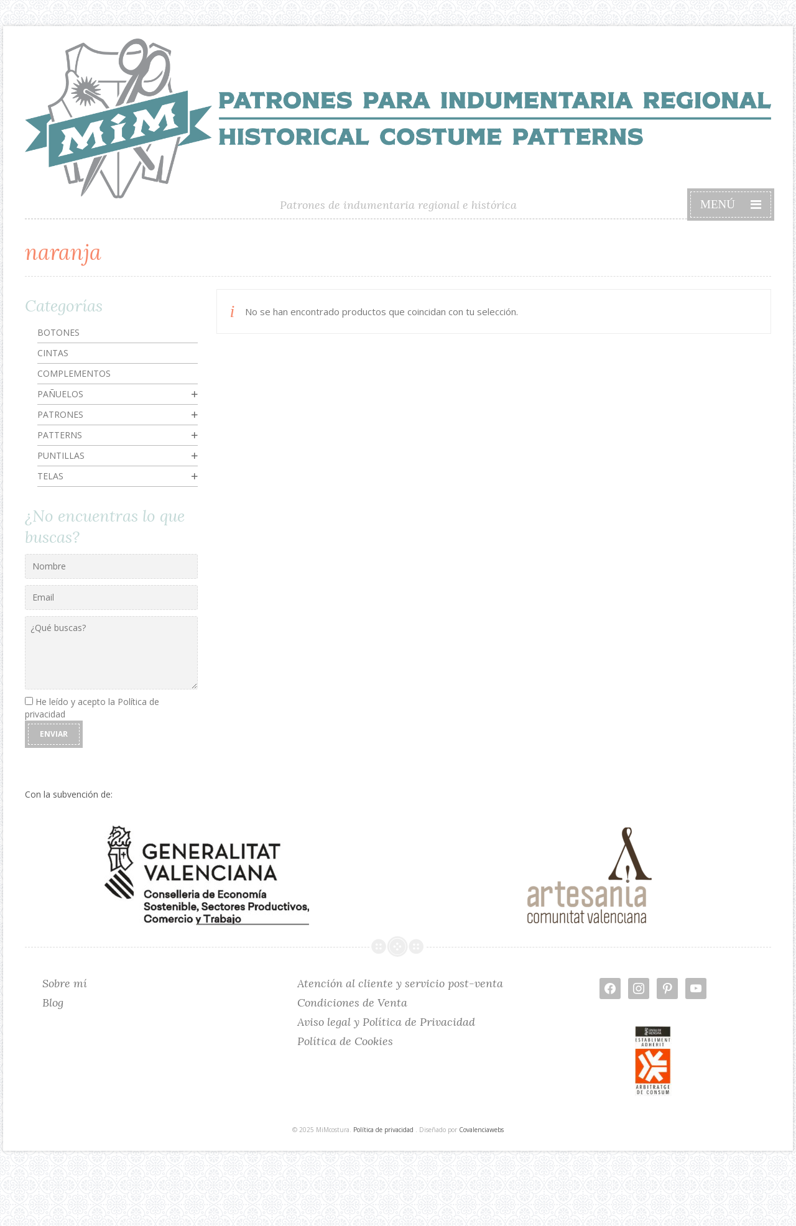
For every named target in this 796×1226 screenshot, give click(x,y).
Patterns (59, 435)
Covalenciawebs (481, 1129)
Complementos (74, 373)
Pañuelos (60, 394)
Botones (58, 332)
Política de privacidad (383, 1129)
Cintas (52, 353)
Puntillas (61, 455)
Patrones (60, 414)
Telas (50, 476)
